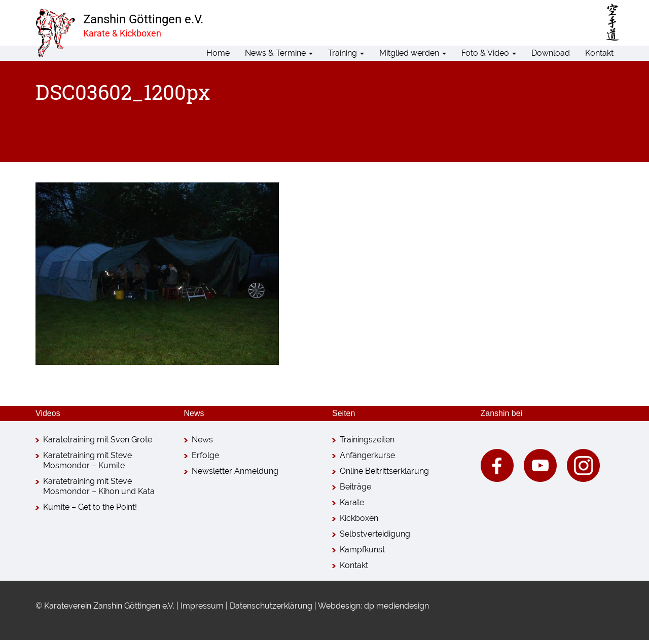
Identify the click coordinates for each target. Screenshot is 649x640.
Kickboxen (359, 518)
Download (550, 53)
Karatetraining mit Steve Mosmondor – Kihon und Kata (99, 486)
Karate (352, 502)
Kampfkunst (362, 549)
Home (218, 53)
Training (346, 53)
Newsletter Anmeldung (235, 471)
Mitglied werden (412, 53)
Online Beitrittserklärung (384, 471)
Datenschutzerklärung (271, 606)
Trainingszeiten (367, 439)
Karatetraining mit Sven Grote (97, 439)
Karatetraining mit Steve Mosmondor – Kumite (87, 460)
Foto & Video (488, 53)
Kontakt (599, 53)
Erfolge (205, 455)
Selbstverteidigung (375, 534)
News (202, 439)
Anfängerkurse (367, 455)
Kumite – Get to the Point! (90, 507)
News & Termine (279, 53)
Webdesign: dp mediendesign (373, 606)
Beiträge (355, 487)
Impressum (202, 606)
